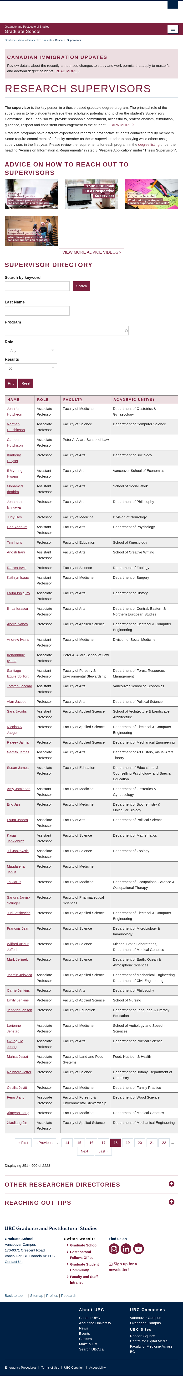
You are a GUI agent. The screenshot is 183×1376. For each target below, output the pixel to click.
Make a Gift (88, 1344)
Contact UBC (89, 1318)
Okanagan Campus (145, 1323)
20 (142, 1142)
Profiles (52, 1295)
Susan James (18, 768)
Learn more (119, 125)
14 (69, 1142)
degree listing (148, 144)
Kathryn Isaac (18, 577)
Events (84, 1333)
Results (12, 359)
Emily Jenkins (18, 1000)
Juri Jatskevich (18, 913)
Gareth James (18, 752)
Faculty (73, 399)
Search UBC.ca (91, 1349)
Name (13, 399)
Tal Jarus (14, 882)
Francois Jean (18, 928)
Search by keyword (23, 277)
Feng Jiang (16, 1097)
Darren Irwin (16, 568)
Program (13, 322)
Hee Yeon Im (17, 527)
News (83, 1328)
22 (166, 1142)
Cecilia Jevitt (17, 1087)
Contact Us (13, 1262)
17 (105, 1142)
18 (117, 1142)
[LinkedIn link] (126, 1248)
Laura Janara (17, 820)
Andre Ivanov (17, 624)
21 (154, 1142)
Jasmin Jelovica (19, 975)
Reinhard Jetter (19, 1072)
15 (81, 1142)
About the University (95, 1323)
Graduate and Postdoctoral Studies (91, 1229)
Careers (85, 1339)
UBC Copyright (74, 1367)
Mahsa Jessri (17, 1056)
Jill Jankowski (18, 851)
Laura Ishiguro (18, 593)
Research (68, 1295)
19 (129, 1142)
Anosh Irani (16, 552)
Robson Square (142, 1336)
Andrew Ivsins (18, 639)
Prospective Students (39, 40)
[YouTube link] (138, 1248)
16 (93, 1142)
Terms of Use (50, 1367)
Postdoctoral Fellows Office (81, 1255)
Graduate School (15, 40)
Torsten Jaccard (19, 686)
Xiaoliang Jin (17, 1123)
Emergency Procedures (20, 1367)
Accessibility (97, 1367)
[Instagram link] (114, 1248)
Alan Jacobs (16, 701)
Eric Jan (13, 804)
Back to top (16, 1295)
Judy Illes (14, 517)
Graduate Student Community (84, 1267)
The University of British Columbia (78, 10)
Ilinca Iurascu (17, 608)
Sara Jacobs (17, 711)
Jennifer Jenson (19, 1010)
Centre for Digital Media (149, 1341)
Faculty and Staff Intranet (84, 1279)
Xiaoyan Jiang (18, 1113)
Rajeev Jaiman (18, 742)
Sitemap (36, 1295)
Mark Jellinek (17, 959)
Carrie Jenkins (18, 990)
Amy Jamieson (18, 789)
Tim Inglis (14, 542)
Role (9, 342)
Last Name (15, 302)
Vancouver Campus (145, 1318)
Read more (67, 71)
